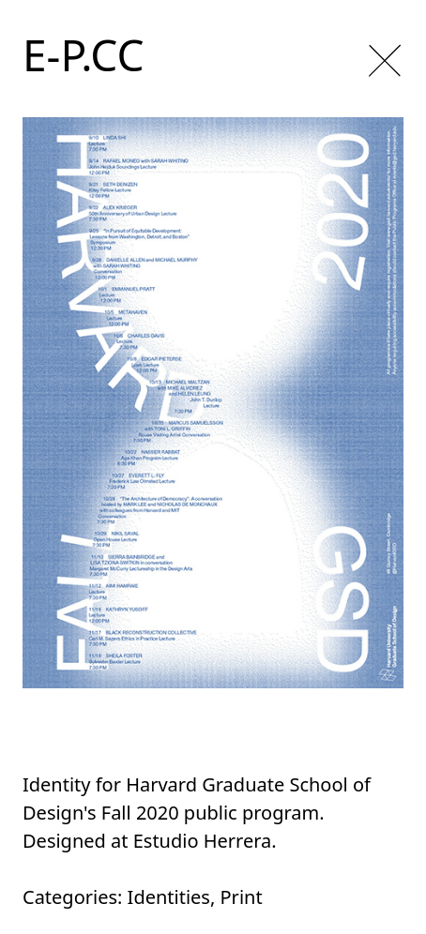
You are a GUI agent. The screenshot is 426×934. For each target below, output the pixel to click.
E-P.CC (84, 54)
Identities (169, 897)
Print (242, 897)
